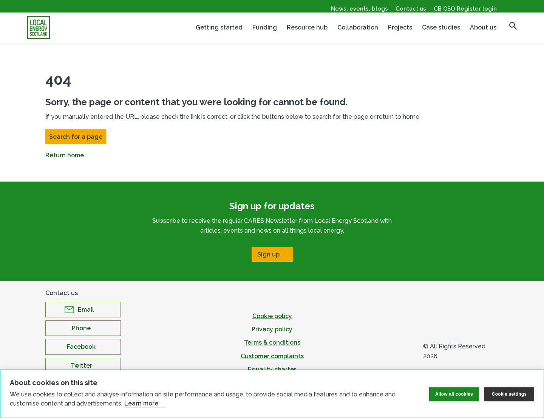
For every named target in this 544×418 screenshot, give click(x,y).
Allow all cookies (454, 393)
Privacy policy (272, 329)
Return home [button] (64, 155)
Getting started (219, 32)
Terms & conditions (272, 342)
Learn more (141, 403)
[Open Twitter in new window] (83, 365)
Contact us (411, 8)
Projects (400, 32)
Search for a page (75, 136)
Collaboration (357, 32)
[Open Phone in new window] (83, 328)
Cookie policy (272, 316)
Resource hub (307, 32)
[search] (513, 30)
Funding (264, 32)
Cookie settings (509, 393)
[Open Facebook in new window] (83, 346)
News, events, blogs (359, 8)
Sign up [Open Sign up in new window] (268, 254)
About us (483, 32)
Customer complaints (272, 356)
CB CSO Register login (465, 8)
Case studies (441, 32)
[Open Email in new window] (83, 309)
